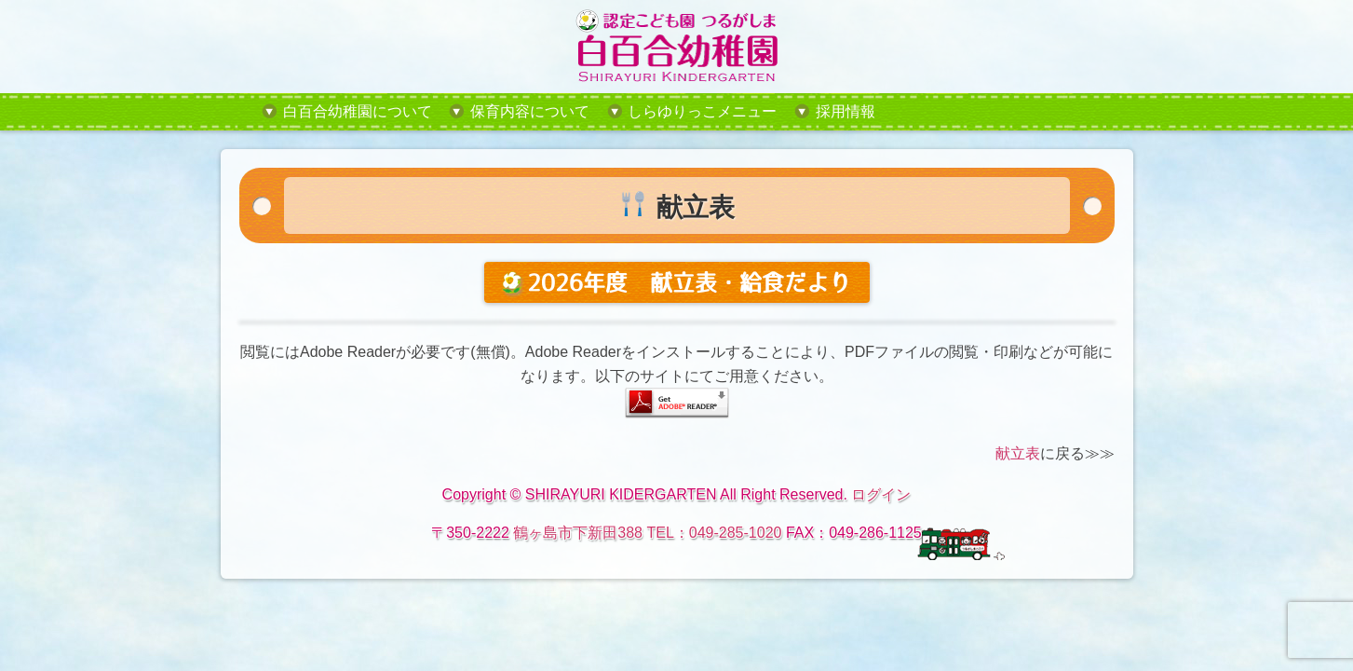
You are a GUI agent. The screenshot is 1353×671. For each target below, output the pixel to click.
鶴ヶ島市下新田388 (578, 533)
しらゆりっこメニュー (702, 111)
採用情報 (845, 111)
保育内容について (529, 111)
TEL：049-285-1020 (713, 533)
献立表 (1017, 453)
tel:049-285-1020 (991, 111)
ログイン (881, 494)
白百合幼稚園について (357, 111)
